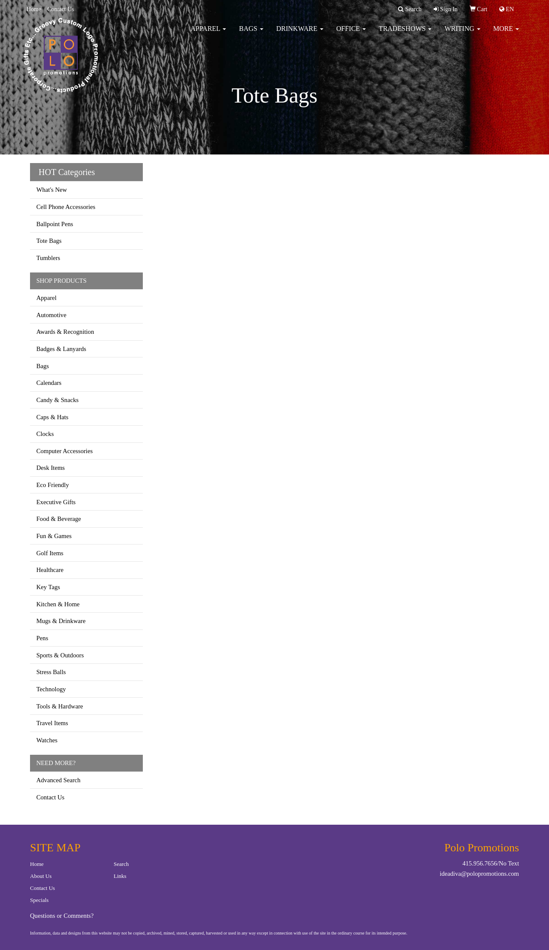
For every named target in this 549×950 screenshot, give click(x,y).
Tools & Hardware (59, 706)
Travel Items (52, 723)
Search (121, 864)
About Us (40, 876)
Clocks (45, 433)
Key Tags (48, 587)
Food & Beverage (58, 518)
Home (34, 9)
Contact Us (60, 9)
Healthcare (49, 569)
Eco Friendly (52, 484)
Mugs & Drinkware (61, 620)
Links (120, 876)
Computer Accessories (64, 451)
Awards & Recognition (65, 331)
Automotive (51, 315)
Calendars (49, 382)
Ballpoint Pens (54, 224)
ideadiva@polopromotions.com (479, 873)
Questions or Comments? (62, 915)
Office (351, 34)
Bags (251, 34)
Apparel (208, 34)
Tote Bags (49, 240)
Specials (39, 900)
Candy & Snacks (57, 399)
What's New (51, 189)
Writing (462, 34)
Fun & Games (54, 535)
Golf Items (49, 553)
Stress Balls (51, 672)
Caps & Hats (52, 417)
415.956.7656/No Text (490, 863)
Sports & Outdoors (60, 655)
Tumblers (48, 257)
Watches (46, 740)
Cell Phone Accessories (66, 206)
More (506, 34)
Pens (42, 638)
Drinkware (299, 34)
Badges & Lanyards (61, 348)
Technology (51, 689)
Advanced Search (58, 780)
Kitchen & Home (58, 604)
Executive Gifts (56, 502)
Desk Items (50, 467)
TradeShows (405, 34)
